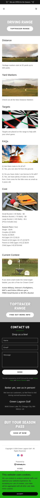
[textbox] (20, 340)
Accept (20, 494)
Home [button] (20, 468)
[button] (4, 9)
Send (20, 372)
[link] (36, 9)
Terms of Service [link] (21, 380)
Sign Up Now (20, 433)
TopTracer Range (20, 29)
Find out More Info (20, 315)
